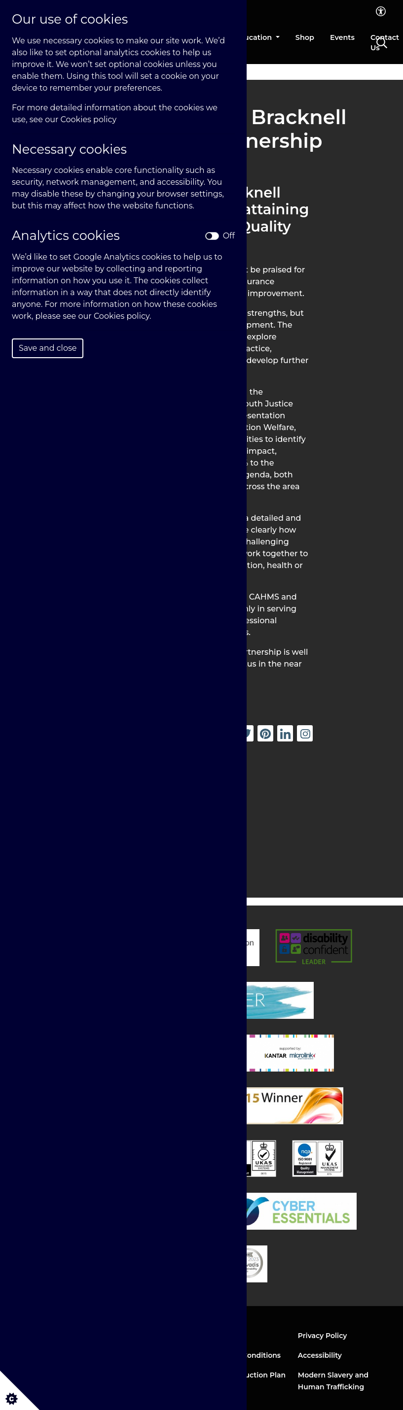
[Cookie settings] (19, 1390)
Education (254, 37)
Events (342, 37)
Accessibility (320, 1355)
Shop (304, 37)
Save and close (47, 348)
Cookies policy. (122, 316)
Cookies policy (89, 119)
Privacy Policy (322, 1335)
